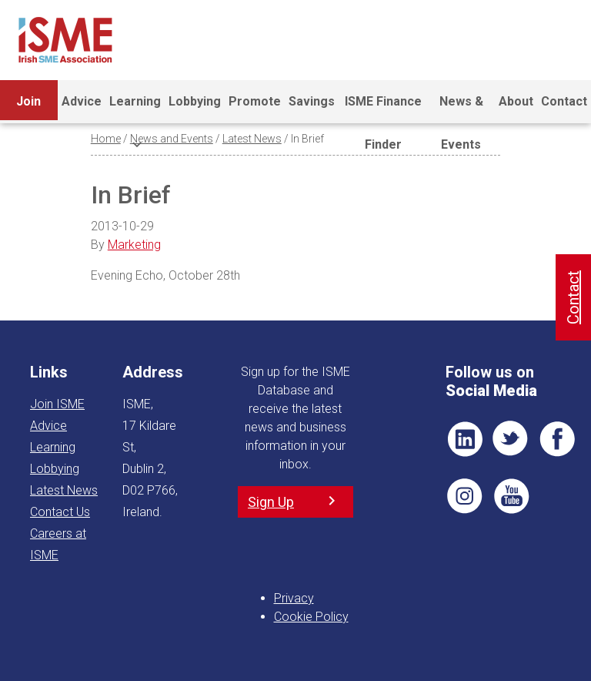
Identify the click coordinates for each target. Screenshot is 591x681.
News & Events (461, 108)
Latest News (252, 139)
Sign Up (271, 502)
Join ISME (29, 108)
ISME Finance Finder (383, 108)
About (516, 101)
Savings (312, 101)
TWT (511, 439)
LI (465, 439)
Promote (255, 101)
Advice (82, 101)
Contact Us (60, 512)
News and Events (171, 139)
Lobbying (195, 101)
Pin (465, 496)
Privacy (294, 598)
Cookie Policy (311, 616)
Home (106, 139)
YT (511, 496)
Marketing (134, 244)
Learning (135, 108)
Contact (564, 101)
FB (557, 439)
